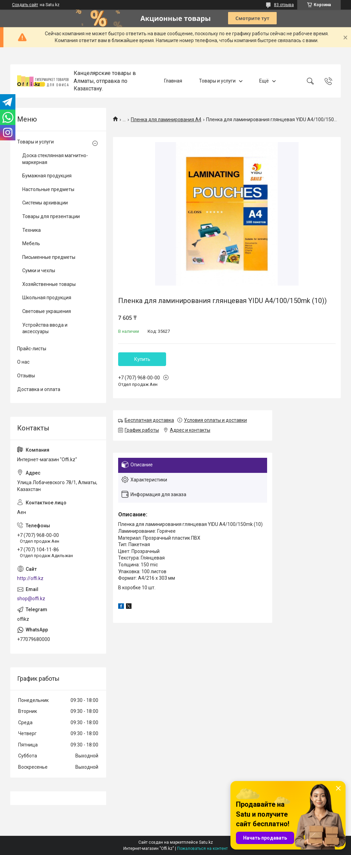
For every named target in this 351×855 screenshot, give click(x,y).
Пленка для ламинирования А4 (166, 119)
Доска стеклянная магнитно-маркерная (55, 159)
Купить (142, 359)
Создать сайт (25, 4)
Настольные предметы (48, 189)
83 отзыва (284, 4)
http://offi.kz (30, 578)
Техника (31, 230)
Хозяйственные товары (49, 284)
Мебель (31, 243)
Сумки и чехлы (38, 270)
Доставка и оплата (38, 389)
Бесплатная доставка (149, 420)
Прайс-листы (31, 348)
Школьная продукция (46, 297)
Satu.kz (206, 842)
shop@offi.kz (31, 598)
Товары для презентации (51, 216)
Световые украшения (46, 311)
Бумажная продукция (47, 175)
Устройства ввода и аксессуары (44, 328)
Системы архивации (45, 202)
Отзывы (26, 375)
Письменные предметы (48, 257)
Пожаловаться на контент (202, 848)
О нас (23, 362)
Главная (173, 81)
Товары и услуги (217, 81)
